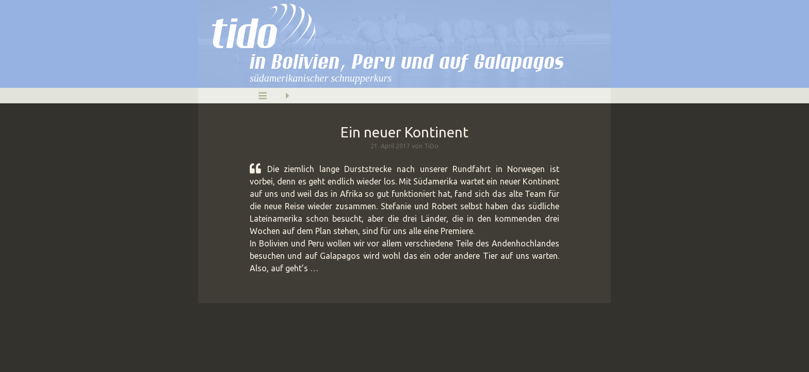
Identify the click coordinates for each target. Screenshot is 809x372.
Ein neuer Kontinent (404, 132)
